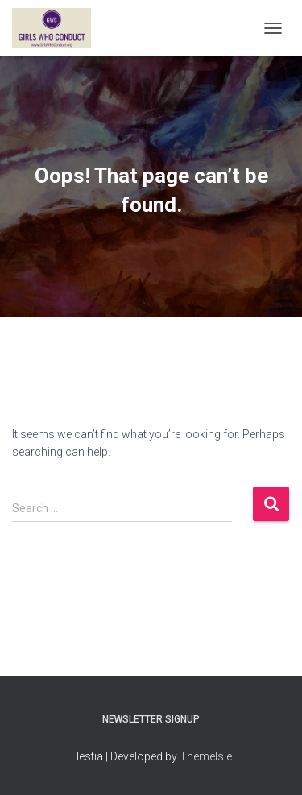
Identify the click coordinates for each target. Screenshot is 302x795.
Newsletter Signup (151, 719)
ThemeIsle (206, 756)
